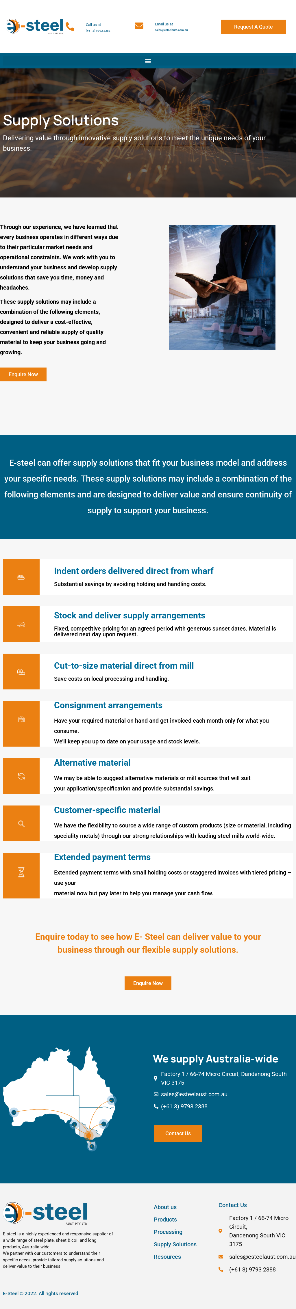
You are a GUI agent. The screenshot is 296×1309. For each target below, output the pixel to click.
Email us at (164, 24)
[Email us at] (139, 25)
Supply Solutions (175, 1244)
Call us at (93, 25)
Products (165, 1219)
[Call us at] (70, 26)
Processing (168, 1231)
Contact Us (233, 1205)
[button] (148, 61)
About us (165, 1207)
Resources (167, 1256)
